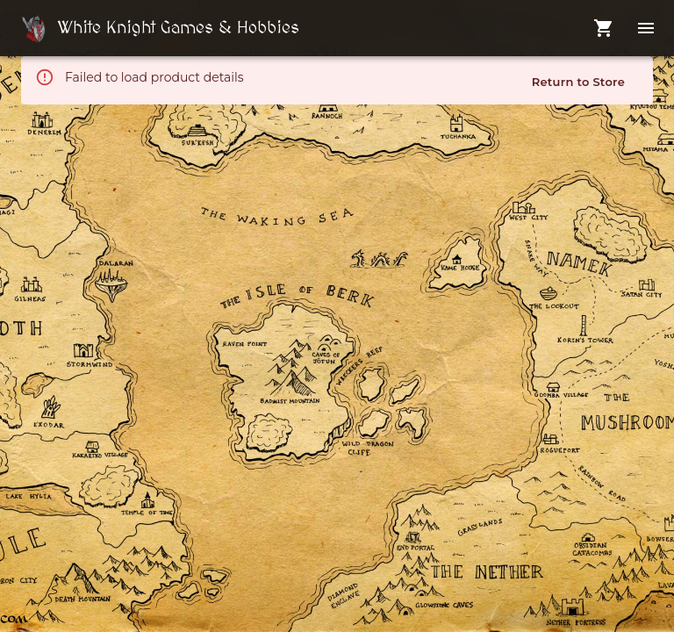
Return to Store (578, 82)
